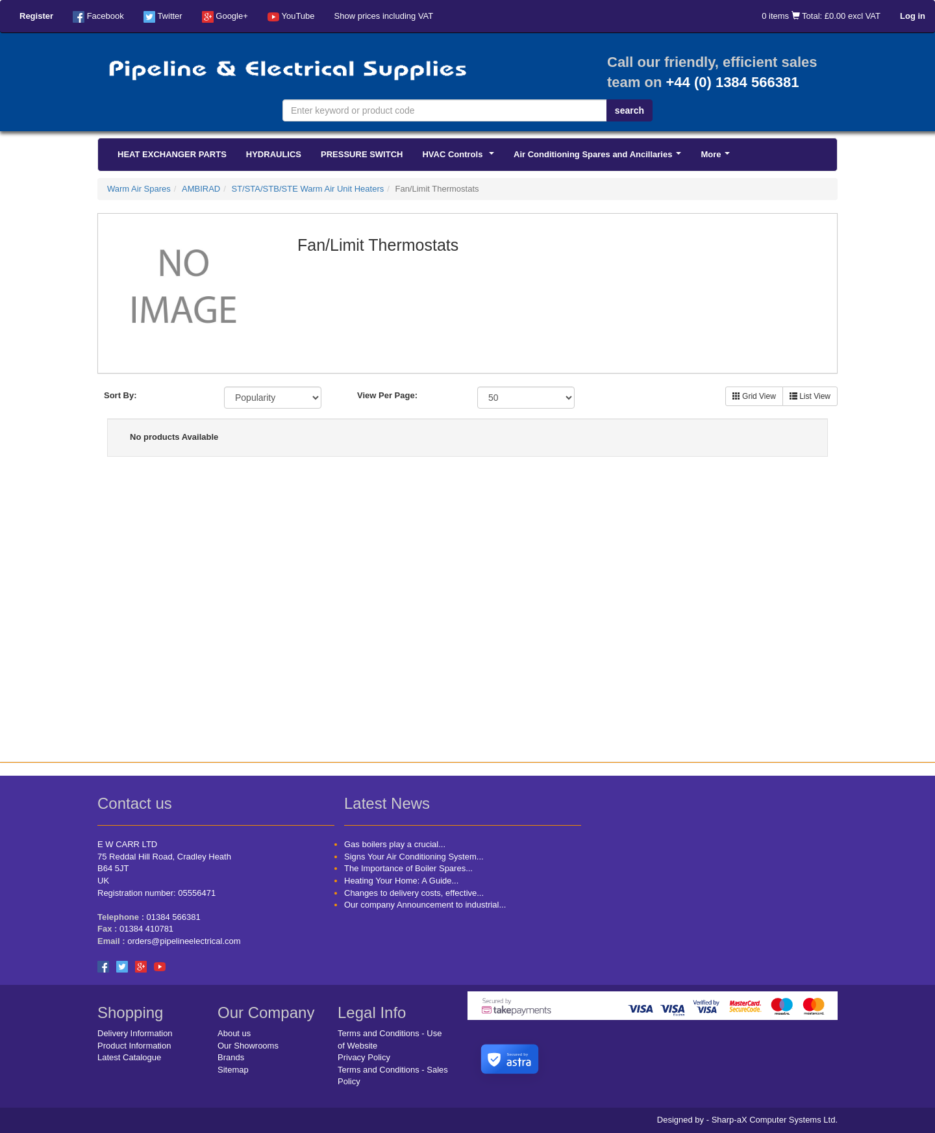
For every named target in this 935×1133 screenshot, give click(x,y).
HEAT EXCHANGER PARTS (172, 154)
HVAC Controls (460, 157)
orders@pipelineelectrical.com (183, 941)
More (717, 157)
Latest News (387, 803)
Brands (231, 1057)
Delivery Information (135, 1033)
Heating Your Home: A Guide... (401, 880)
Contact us (134, 803)
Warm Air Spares (139, 189)
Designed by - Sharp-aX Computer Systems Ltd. (747, 1120)
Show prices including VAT (384, 16)
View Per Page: (387, 395)
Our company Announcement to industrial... (425, 905)
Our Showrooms (248, 1045)
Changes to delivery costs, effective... (414, 893)
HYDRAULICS (273, 154)
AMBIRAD (201, 189)
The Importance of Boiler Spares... (408, 868)
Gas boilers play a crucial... (394, 844)
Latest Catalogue (129, 1057)
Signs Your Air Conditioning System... (414, 856)
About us (234, 1033)
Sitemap (233, 1070)
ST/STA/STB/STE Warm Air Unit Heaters (307, 189)
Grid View (754, 396)
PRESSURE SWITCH (362, 154)
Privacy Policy (364, 1057)
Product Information (134, 1045)
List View (810, 396)
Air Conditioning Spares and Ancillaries (600, 157)
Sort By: (120, 395)
